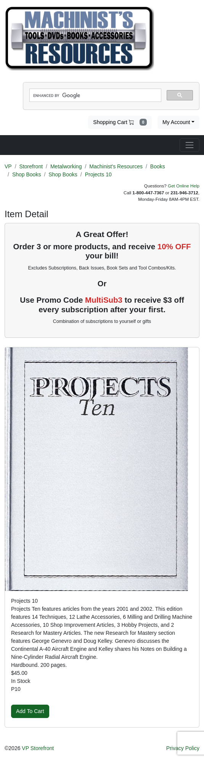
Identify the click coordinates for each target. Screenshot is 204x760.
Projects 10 (98, 174)
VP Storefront (38, 748)
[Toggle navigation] (189, 145)
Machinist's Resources (116, 166)
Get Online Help (183, 185)
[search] (94, 95)
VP (8, 166)
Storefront (31, 166)
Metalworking (66, 166)
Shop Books (26, 174)
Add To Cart (30, 711)
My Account (176, 122)
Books (157, 166)
